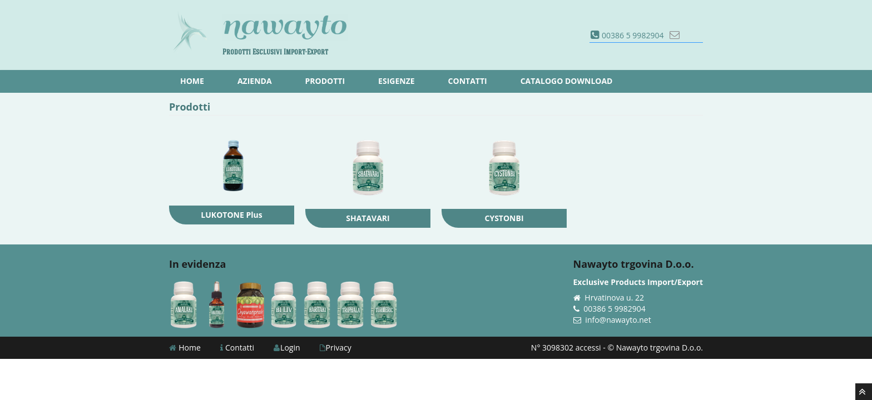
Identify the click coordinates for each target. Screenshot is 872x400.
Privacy (335, 347)
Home (185, 347)
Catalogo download (567, 81)
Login (287, 347)
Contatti (237, 347)
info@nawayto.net (618, 319)
